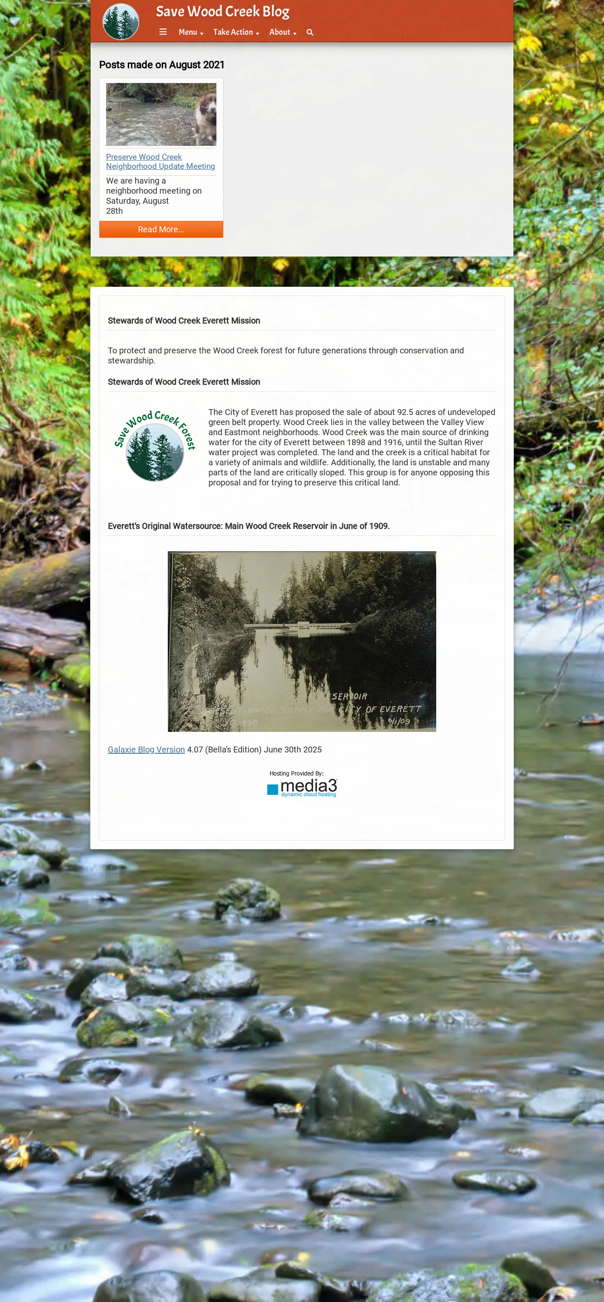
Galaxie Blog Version (146, 749)
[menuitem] (162, 32)
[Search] (310, 32)
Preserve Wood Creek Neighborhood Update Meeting (160, 162)
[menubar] (235, 27)
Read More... (161, 229)
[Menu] (163, 32)
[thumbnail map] (161, 115)
